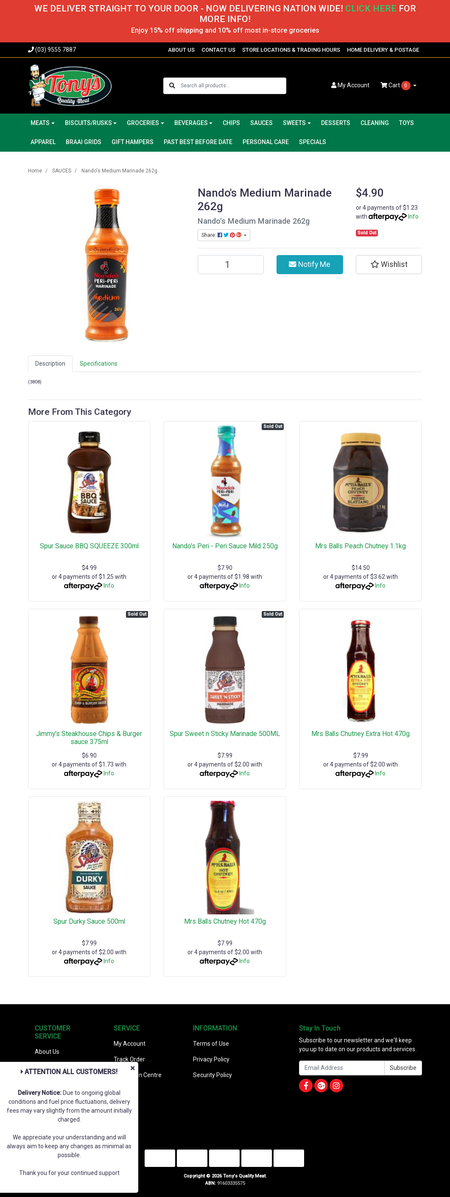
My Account (129, 1043)
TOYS (406, 122)
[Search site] (172, 85)
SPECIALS (312, 142)
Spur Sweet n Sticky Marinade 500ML (225, 734)
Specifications (98, 363)
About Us (47, 1051)
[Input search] (233, 85)
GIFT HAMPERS (133, 142)
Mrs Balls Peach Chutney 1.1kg (360, 546)
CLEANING (375, 122)
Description (50, 363)
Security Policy (212, 1075)
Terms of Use (211, 1043)
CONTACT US (218, 50)
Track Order (129, 1059)
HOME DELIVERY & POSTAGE (383, 50)
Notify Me (309, 264)
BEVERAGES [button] (191, 122)
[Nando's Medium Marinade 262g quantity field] (231, 264)
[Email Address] (342, 1068)
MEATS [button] (40, 122)
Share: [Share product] (222, 235)
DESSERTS (335, 122)
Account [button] (350, 85)
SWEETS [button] (294, 122)
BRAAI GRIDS (83, 142)
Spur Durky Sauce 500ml (89, 921)
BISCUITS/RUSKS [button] (88, 122)
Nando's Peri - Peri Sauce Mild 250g (225, 546)
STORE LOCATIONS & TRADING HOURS (291, 50)
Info (413, 216)
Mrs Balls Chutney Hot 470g (225, 921)
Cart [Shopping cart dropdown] (396, 85)
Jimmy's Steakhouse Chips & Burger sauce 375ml (89, 738)
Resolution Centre (138, 1075)
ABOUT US (181, 50)
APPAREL (43, 142)
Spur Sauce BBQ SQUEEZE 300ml (89, 546)
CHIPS (231, 122)
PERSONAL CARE (266, 142)
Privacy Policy (211, 1059)
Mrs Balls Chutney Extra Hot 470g (360, 734)
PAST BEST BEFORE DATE (198, 142)
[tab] (50, 363)
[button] (389, 264)
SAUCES (261, 122)
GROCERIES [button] (143, 122)
